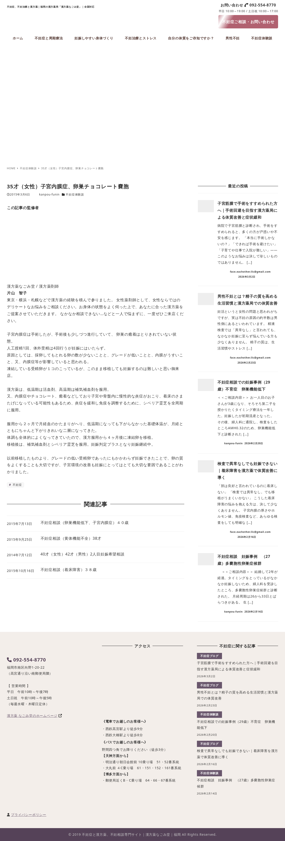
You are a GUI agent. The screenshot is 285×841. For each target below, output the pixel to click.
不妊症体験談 (75, 194)
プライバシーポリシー (28, 814)
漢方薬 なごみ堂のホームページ (32, 715)
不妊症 (17, 485)
